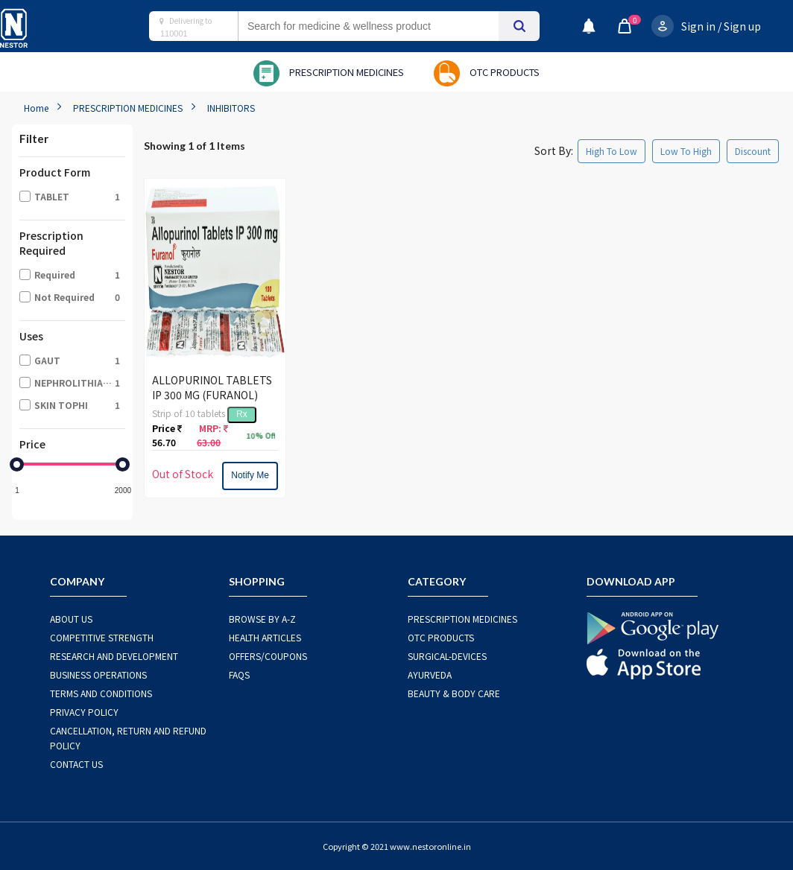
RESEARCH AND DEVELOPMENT (114, 656)
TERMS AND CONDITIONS (101, 693)
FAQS (239, 674)
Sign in (698, 26)
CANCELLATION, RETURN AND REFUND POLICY (128, 738)
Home (36, 107)
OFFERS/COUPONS (268, 656)
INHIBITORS (231, 107)
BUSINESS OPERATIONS (98, 674)
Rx (241, 414)
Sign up (742, 26)
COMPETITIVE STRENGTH (102, 637)
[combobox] (383, 26)
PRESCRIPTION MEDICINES (128, 107)
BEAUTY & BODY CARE (454, 693)
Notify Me (250, 475)
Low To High (686, 151)
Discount (753, 151)
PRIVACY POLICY (84, 711)
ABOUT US (71, 618)
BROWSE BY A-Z (262, 618)
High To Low (611, 151)
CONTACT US (76, 764)
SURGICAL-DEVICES (447, 656)
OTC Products (441, 637)
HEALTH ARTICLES (265, 637)
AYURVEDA (430, 674)
